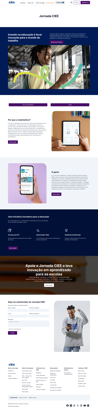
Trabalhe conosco (32, 397)
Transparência (81, 378)
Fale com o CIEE (23, 397)
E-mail (9, 313)
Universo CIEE (81, 386)
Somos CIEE (53, 382)
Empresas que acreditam (56, 387)
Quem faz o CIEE (82, 373)
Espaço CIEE (81, 381)
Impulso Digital (39, 384)
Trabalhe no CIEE (82, 383)
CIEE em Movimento (27, 373)
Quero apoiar (54, 368)
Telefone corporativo (34, 313)
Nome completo (12, 307)
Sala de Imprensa (82, 376)
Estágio (10, 376)
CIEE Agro (38, 387)
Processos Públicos (12, 378)
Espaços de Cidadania (55, 370)
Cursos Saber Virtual (27, 370)
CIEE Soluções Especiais (42, 377)
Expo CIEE (24, 380)
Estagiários (38, 372)
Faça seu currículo (26, 382)
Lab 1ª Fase (52, 377)
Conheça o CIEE (83, 368)
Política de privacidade (13, 406)
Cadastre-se (11, 370)
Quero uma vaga (13, 368)
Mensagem (10, 319)
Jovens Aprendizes (40, 375)
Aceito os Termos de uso (15, 329)
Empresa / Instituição (34, 307)
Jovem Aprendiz (12, 373)
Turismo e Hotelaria (40, 389)
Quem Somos (81, 370)
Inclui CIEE (52, 380)
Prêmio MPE (25, 389)
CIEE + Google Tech (27, 376)
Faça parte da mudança (55, 390)
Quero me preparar (27, 368)
